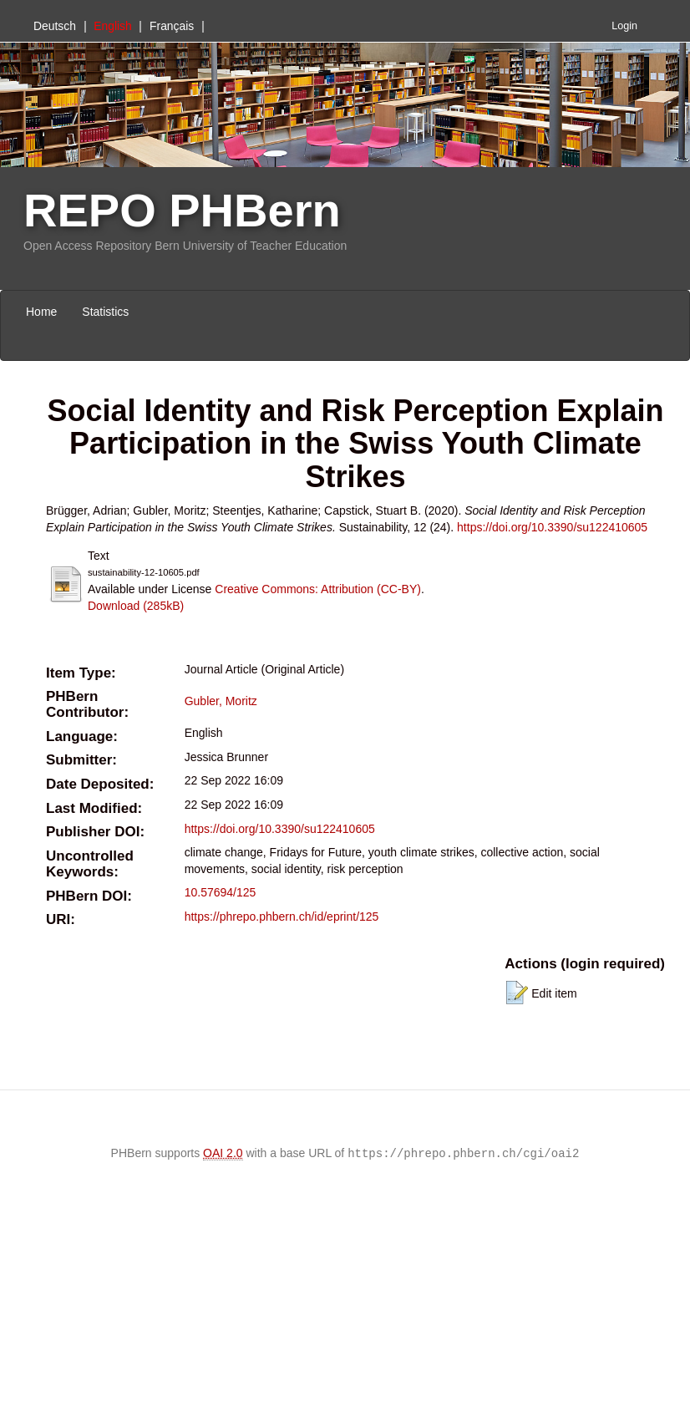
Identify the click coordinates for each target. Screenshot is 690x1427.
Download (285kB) (136, 605)
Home (41, 311)
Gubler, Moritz (221, 701)
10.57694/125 (220, 892)
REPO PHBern (182, 210)
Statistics (105, 311)
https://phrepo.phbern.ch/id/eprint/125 (282, 916)
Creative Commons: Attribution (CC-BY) (318, 589)
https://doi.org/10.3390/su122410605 (552, 527)
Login (624, 26)
